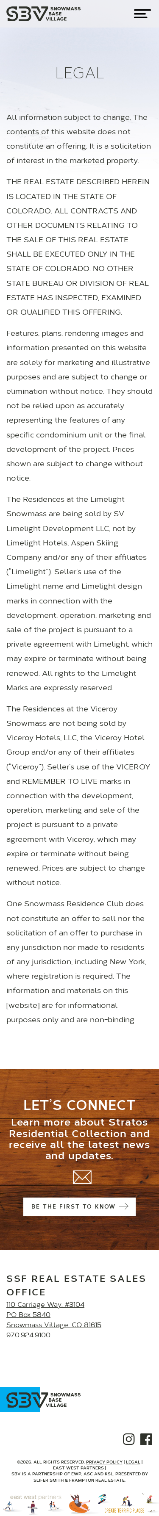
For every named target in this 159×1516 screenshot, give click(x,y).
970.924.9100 (28, 1335)
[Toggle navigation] (142, 14)
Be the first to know (79, 1207)
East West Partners (78, 1468)
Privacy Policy (104, 1462)
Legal (133, 1462)
